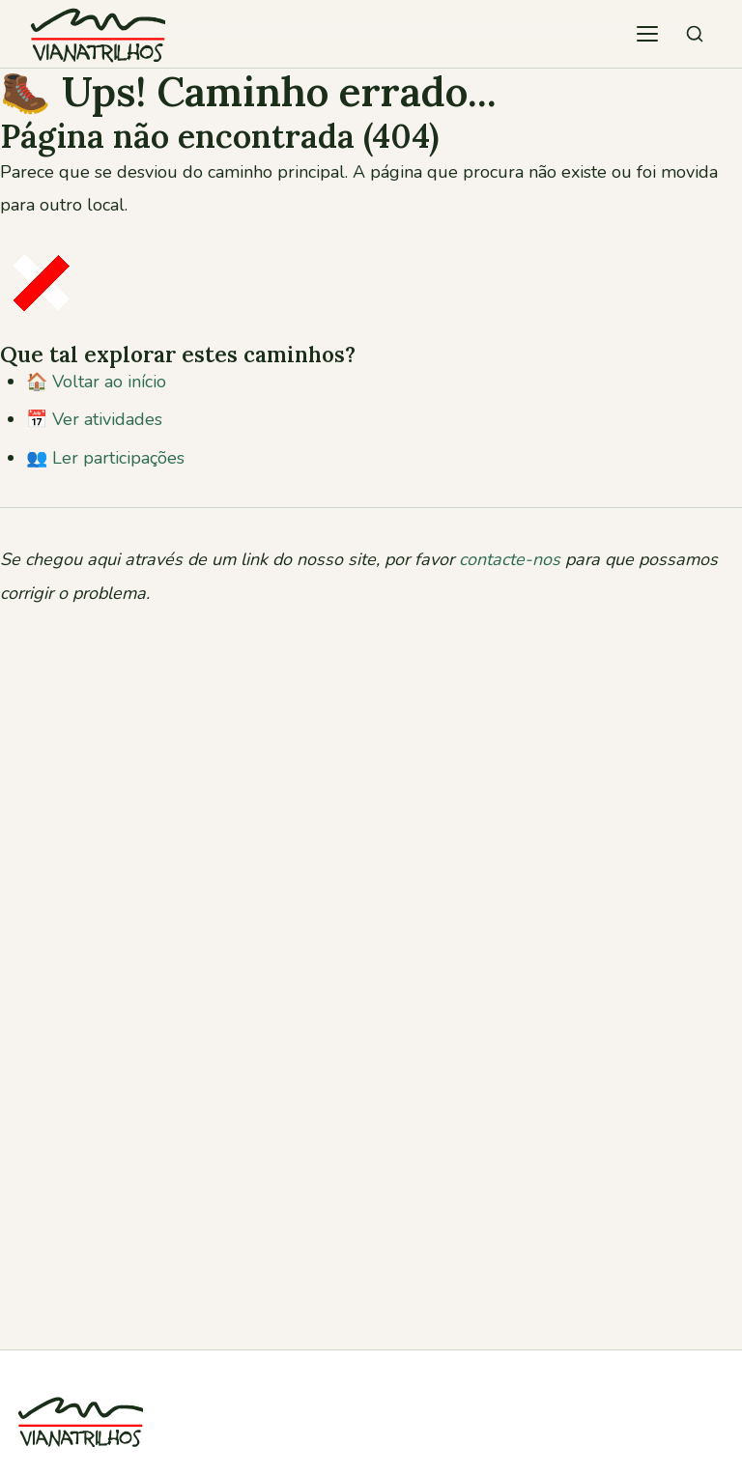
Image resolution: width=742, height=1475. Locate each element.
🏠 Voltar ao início (96, 381)
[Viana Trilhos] (80, 1458)
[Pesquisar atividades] (694, 33)
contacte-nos (509, 559)
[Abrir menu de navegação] (647, 34)
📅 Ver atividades (94, 419)
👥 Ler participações (105, 457)
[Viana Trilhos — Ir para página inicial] (97, 34)
